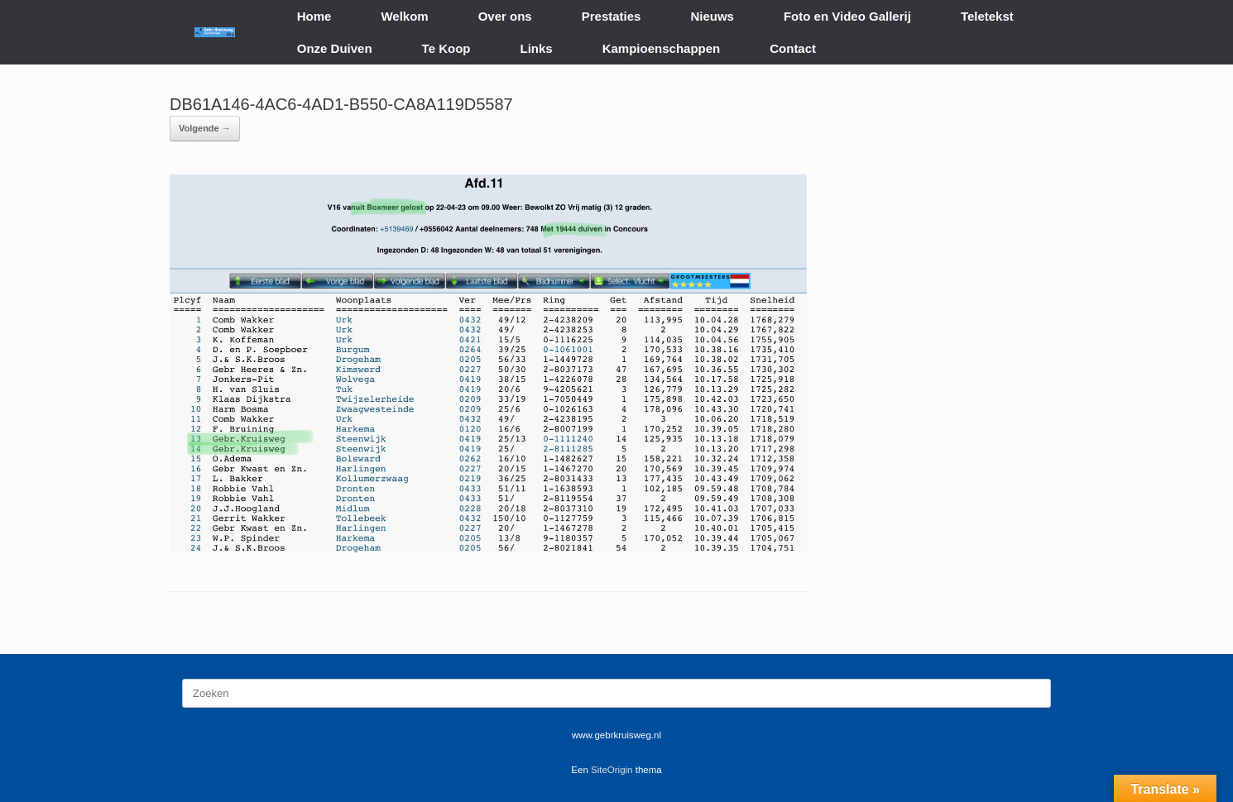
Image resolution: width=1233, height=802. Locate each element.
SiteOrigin (612, 770)
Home (314, 16)
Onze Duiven (334, 48)
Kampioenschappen (661, 48)
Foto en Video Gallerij (847, 16)
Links (537, 48)
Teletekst (987, 16)
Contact (793, 48)
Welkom (404, 16)
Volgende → (205, 128)
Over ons (505, 16)
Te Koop (446, 48)
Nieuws (712, 16)
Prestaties (611, 16)
